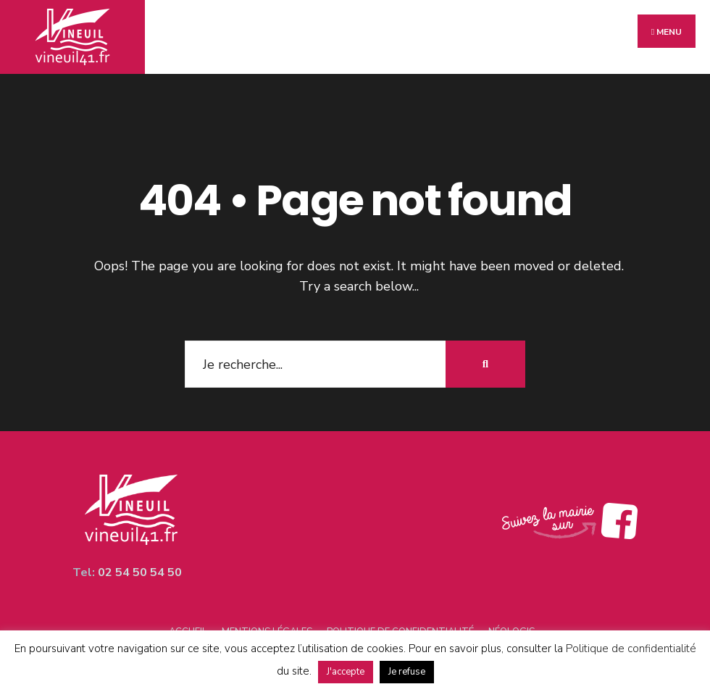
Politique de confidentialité (631, 648)
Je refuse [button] (406, 671)
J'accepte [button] (345, 671)
